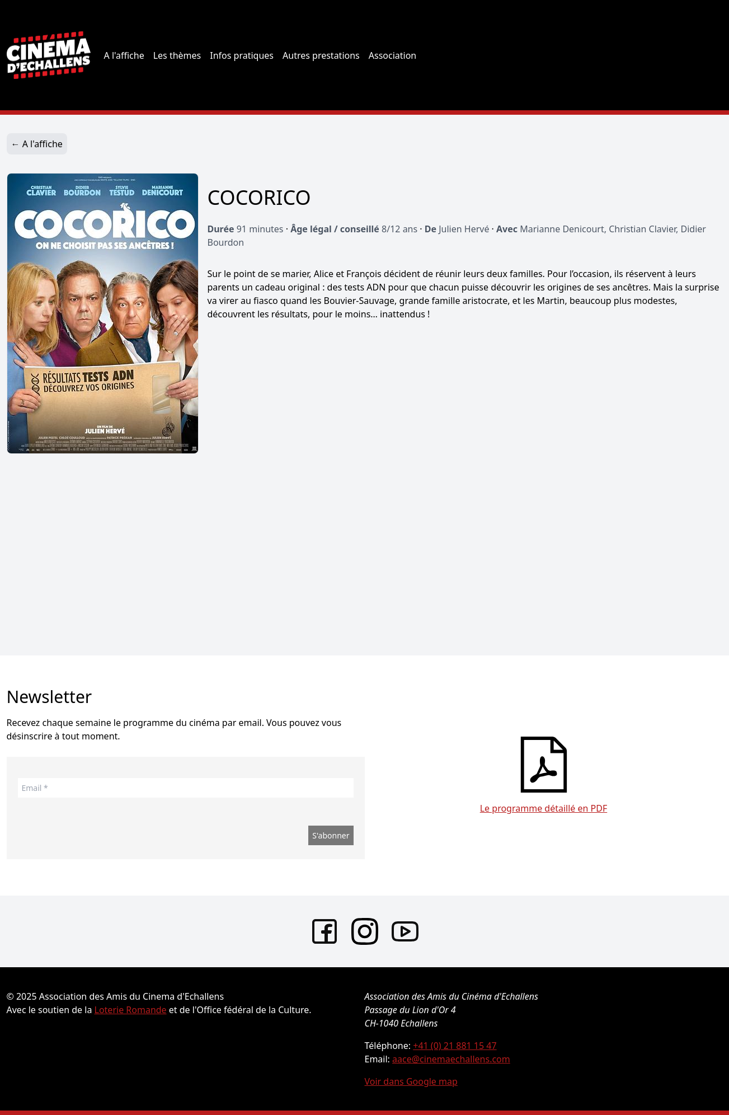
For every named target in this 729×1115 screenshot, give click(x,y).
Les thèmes (177, 55)
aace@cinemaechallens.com (451, 1059)
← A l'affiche (37, 144)
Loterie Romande (131, 1010)
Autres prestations (321, 55)
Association (393, 55)
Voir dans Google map (411, 1081)
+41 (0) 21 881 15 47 (454, 1045)
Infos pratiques (242, 55)
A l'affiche (124, 55)
